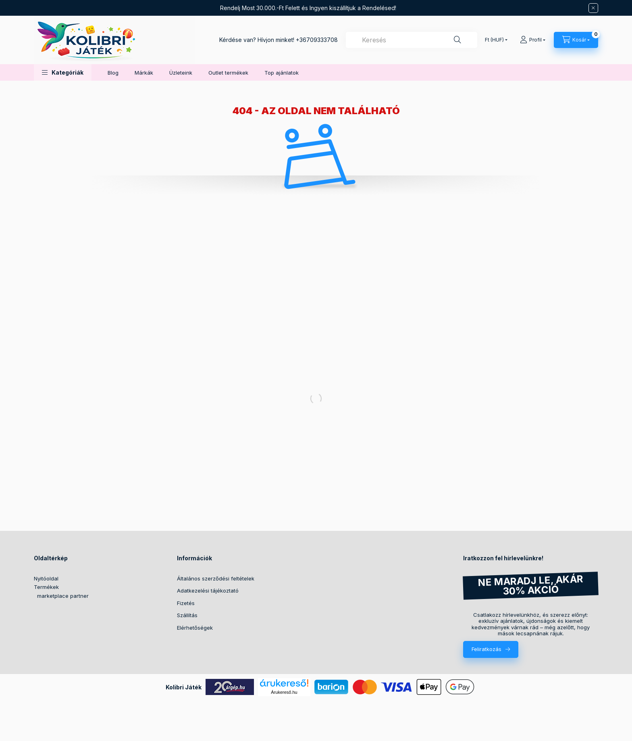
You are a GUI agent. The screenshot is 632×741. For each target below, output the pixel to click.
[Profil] (532, 40)
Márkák (144, 72)
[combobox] (411, 40)
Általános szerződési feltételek (215, 578)
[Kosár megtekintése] (576, 40)
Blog (113, 72)
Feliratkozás (486, 649)
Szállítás (187, 615)
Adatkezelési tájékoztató (208, 590)
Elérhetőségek (195, 627)
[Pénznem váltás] (494, 40)
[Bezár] (593, 8)
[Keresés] (457, 40)
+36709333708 (317, 39)
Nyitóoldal (46, 578)
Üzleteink (180, 72)
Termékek (46, 587)
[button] (62, 72)
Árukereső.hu (284, 692)
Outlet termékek (228, 72)
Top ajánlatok (281, 72)
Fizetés (186, 603)
